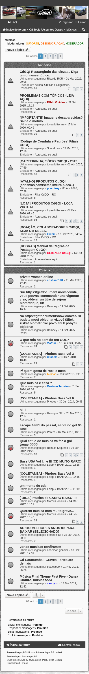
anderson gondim (57, 550)
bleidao (51, 374)
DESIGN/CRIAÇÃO (52, 43)
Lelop (50, 464)
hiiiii (23, 410)
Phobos (51, 401)
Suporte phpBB (29, 656)
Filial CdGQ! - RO (45, 194)
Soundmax (53, 148)
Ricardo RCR (55, 78)
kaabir (51, 234)
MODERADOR (75, 43)
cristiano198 (55, 280)
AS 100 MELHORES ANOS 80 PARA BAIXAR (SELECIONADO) (47, 529)
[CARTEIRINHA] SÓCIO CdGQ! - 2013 (48, 161)
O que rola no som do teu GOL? (44, 340)
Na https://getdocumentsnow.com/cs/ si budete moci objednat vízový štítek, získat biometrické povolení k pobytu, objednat (50, 321)
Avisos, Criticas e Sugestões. (52, 85)
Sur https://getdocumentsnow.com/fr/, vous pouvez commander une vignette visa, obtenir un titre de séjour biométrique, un (49, 297)
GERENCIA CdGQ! (59, 253)
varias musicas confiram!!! (40, 547)
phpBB (23, 652)
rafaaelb (52, 357)
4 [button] (55, 56)
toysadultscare (56, 124)
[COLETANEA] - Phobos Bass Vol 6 (47, 398)
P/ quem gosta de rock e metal (43, 371)
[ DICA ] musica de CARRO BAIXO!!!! (48, 498)
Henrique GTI (55, 413)
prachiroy (53, 188)
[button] (60, 56)
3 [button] (50, 56)
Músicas (10, 40)
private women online (36, 277)
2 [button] (45, 56)
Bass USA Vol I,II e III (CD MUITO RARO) (50, 461)
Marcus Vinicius (56, 501)
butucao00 (53, 566)
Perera (51, 432)
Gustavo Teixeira (58, 386)
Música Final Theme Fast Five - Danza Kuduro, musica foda (49, 578)
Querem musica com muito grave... (47, 511)
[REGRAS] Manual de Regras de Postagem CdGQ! (44, 247)
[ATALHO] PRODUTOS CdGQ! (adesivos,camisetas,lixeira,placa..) (47, 183)
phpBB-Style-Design (52, 660)
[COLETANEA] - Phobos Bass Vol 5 (47, 473)
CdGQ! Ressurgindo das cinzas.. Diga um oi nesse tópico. (49, 73)
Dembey (52, 306)
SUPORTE (32, 43)
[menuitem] (12, 22)
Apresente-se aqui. (46, 108)
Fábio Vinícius (56, 102)
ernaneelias (54, 534)
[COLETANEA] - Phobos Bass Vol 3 (47, 354)
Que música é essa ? (36, 383)
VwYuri (51, 343)
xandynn (52, 583)
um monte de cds (33, 485)
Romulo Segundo (57, 447)
